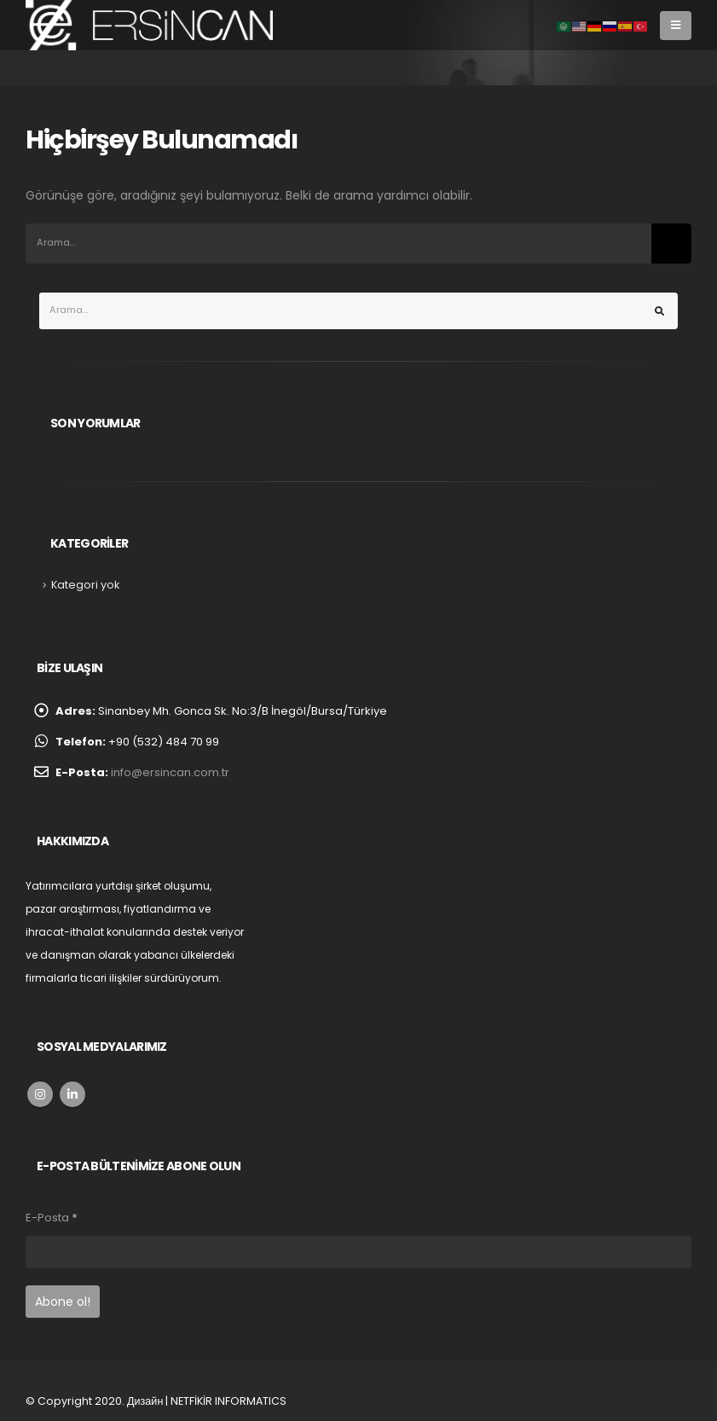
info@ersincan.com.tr (170, 772)
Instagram (40, 1094)
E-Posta (52, 1217)
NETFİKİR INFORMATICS (228, 1401)
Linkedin (72, 1094)
